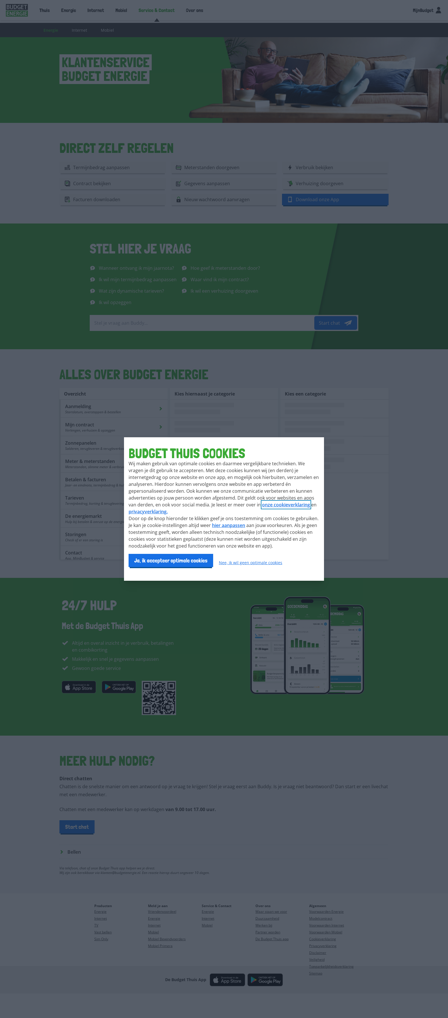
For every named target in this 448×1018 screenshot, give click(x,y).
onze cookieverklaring (286, 505)
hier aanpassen (228, 525)
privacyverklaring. (148, 511)
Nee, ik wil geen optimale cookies (250, 562)
